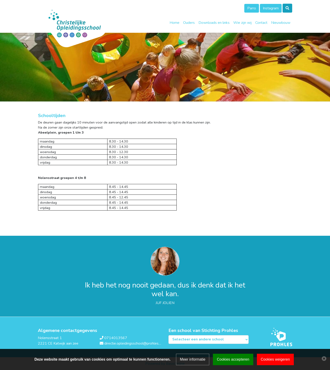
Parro (251, 8)
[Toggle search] (287, 8)
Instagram (271, 8)
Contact (261, 22)
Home (174, 22)
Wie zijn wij (242, 22)
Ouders (189, 22)
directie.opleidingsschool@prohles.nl (133, 343)
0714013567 (115, 337)
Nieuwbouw (280, 22)
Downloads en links (214, 22)
